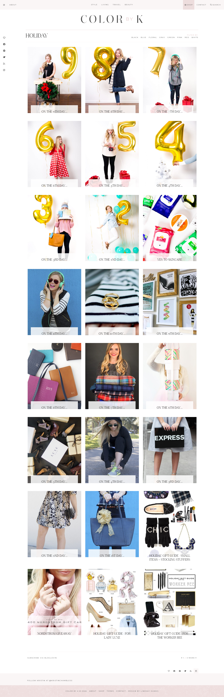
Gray (162, 37)
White (194, 37)
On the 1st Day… (112, 555)
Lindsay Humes (149, 691)
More (193, 658)
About (92, 691)
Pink (179, 37)
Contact (121, 691)
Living (105, 5)
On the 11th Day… (54, 333)
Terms (110, 691)
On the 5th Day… (112, 185)
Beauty (129, 5)
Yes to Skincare (169, 259)
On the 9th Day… (54, 111)
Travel (117, 5)
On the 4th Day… (170, 185)
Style (94, 5)
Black (134, 37)
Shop (101, 691)
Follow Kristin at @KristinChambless (49, 681)
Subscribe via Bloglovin (42, 658)
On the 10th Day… (112, 333)
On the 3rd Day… (54, 259)
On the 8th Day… (112, 111)
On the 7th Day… (170, 111)
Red (187, 37)
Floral (153, 37)
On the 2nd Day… (112, 259)
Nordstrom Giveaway (54, 633)
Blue (143, 37)
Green (171, 37)
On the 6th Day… (54, 185)
